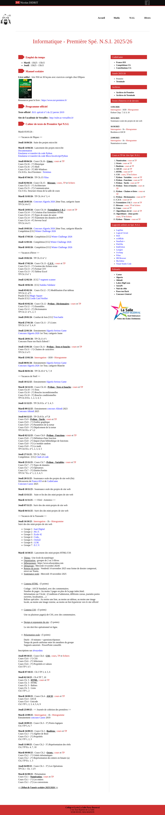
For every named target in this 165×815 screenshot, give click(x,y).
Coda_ (37, 537)
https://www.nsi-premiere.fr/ (54, 100)
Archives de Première (125, 92)
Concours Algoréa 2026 (44, 201)
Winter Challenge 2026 (45, 231)
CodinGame (52, 481)
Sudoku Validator (47, 285)
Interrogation (41, 357)
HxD (118, 236)
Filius (46, 177)
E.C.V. (37, 545)
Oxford (37, 540)
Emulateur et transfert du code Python (35, 153)
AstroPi (119, 286)
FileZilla (119, 244)
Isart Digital (39, 529)
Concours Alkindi (26, 411)
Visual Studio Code (123, 264)
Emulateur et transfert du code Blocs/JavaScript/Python (43, 156)
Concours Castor (26, 484)
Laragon (119, 250)
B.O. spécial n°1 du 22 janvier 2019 (48, 112)
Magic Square (36, 296)
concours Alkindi (55, 408)
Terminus (47, 172)
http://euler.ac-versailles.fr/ (61, 118)
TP (63, 161)
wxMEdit (120, 239)
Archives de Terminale (125, 95)
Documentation (25, 150)
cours (57, 161)
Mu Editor (120, 261)
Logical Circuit (122, 233)
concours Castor (38, 717)
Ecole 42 (38, 534)
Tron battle (58, 317)
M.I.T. (37, 532)
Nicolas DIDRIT (29, 2)
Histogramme (60, 357)
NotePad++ (120, 241)
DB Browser (121, 258)
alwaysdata (38, 650)
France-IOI (37, 481)
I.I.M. (36, 542)
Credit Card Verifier (39, 298)
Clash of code (42, 457)
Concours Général (123, 294)
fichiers (71, 183)
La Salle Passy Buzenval (89, 807)
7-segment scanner (47, 279)
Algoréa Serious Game (56, 330)
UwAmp (119, 253)
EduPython (120, 247)
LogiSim (119, 230)
